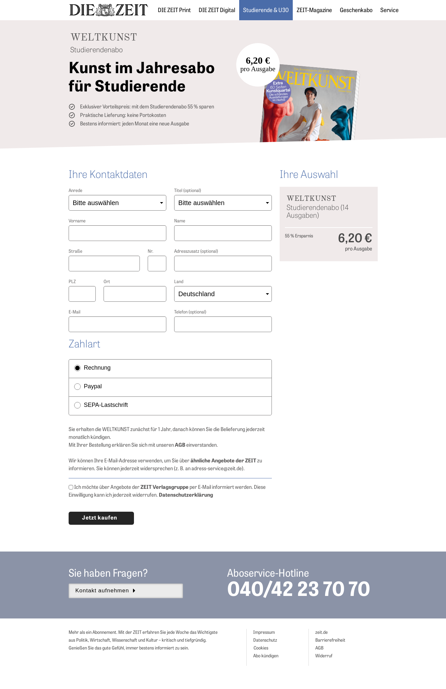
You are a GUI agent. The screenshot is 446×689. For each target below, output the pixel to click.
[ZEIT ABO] (109, 10)
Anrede (75, 190)
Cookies (261, 648)
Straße (75, 251)
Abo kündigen (265, 656)
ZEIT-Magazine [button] (314, 11)
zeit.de (321, 632)
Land (178, 282)
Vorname (77, 221)
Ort (107, 282)
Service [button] (389, 11)
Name (179, 221)
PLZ (72, 282)
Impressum (264, 632)
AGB (319, 648)
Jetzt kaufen (99, 518)
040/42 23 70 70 (298, 591)
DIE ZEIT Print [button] (174, 11)
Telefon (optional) (190, 312)
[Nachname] (223, 233)
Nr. (150, 251)
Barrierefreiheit (330, 640)
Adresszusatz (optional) (196, 251)
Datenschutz (265, 640)
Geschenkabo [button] (356, 11)
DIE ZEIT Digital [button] (217, 11)
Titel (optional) (187, 190)
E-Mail (74, 312)
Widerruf (323, 656)
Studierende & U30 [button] (266, 11)
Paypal (88, 386)
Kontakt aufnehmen (105, 590)
